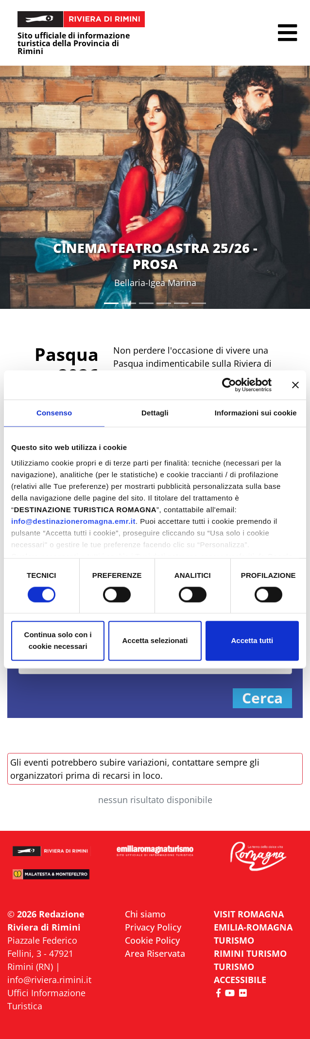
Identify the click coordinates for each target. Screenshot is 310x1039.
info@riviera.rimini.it (49, 979)
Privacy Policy (153, 927)
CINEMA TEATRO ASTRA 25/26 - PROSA (155, 255)
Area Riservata (155, 953)
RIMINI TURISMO (250, 953)
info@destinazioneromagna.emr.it (73, 521)
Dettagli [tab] (155, 413)
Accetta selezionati (155, 641)
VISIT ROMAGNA (249, 914)
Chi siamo (145, 914)
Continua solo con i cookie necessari (58, 641)
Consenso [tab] (54, 413)
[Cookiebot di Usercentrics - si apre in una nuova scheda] (229, 384)
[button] (287, 33)
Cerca (262, 698)
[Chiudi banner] (295, 384)
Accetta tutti (252, 641)
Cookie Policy (152, 940)
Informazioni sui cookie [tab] (256, 413)
